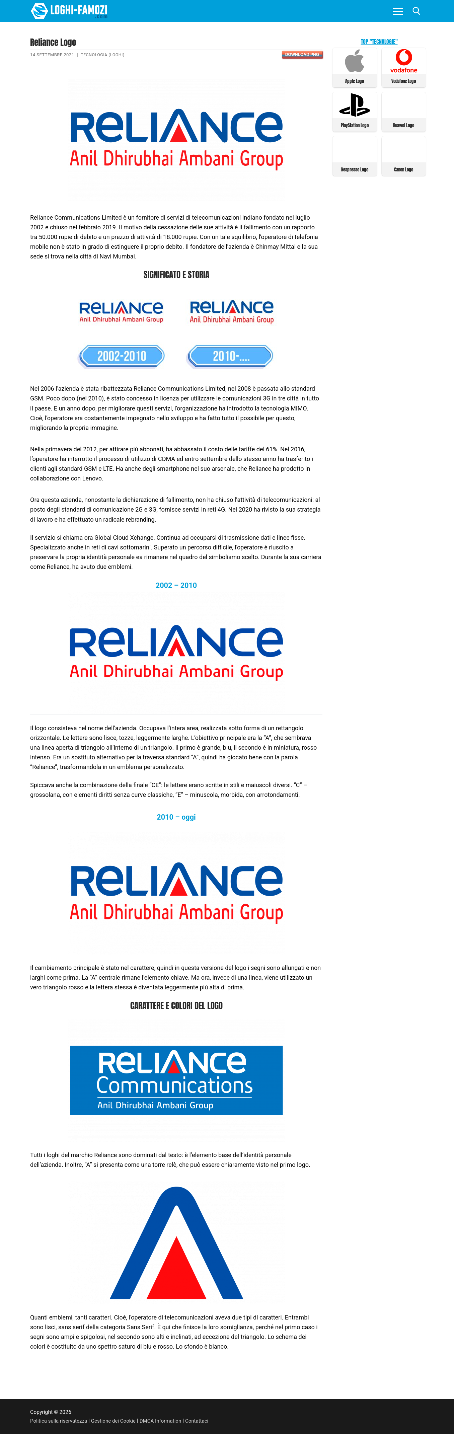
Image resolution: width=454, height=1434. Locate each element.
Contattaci (204, 1421)
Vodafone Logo (403, 81)
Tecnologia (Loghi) (103, 54)
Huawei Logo (403, 125)
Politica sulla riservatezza (60, 1421)
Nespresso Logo (354, 168)
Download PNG (302, 54)
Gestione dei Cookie (117, 1421)
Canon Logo (403, 168)
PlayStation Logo (355, 125)
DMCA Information (166, 1421)
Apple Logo (354, 81)
